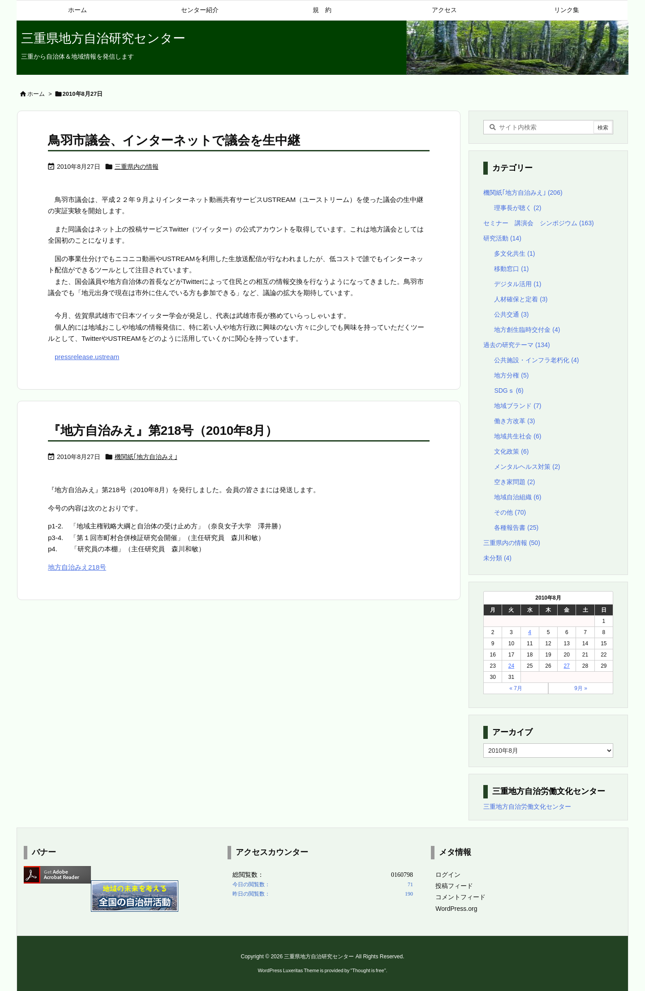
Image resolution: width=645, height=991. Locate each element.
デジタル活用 (517, 283)
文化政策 (511, 451)
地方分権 (511, 375)
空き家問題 (514, 481)
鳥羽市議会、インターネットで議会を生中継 (174, 140)
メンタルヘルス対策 (527, 466)
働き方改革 (514, 421)
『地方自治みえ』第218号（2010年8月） (162, 431)
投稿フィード (454, 885)
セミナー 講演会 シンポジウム (538, 223)
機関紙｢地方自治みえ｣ (146, 456)
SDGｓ (508, 390)
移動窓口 (511, 268)
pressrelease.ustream (87, 356)
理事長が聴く (517, 207)
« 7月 (515, 688)
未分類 (497, 558)
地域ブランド (517, 405)
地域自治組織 (517, 497)
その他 (510, 512)
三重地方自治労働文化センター (527, 806)
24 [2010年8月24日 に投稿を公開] (511, 666)
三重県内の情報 (137, 166)
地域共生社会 (517, 436)
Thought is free (368, 970)
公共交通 (511, 314)
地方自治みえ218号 (77, 567)
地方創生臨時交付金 (527, 329)
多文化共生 (514, 253)
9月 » (580, 688)
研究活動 (502, 238)
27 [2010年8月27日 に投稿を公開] (567, 666)
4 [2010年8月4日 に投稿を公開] (529, 632)
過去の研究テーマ (516, 344)
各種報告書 (516, 527)
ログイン (447, 874)
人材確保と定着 (520, 299)
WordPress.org (456, 908)
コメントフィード (460, 897)
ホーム (36, 93)
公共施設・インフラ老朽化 (536, 360)
